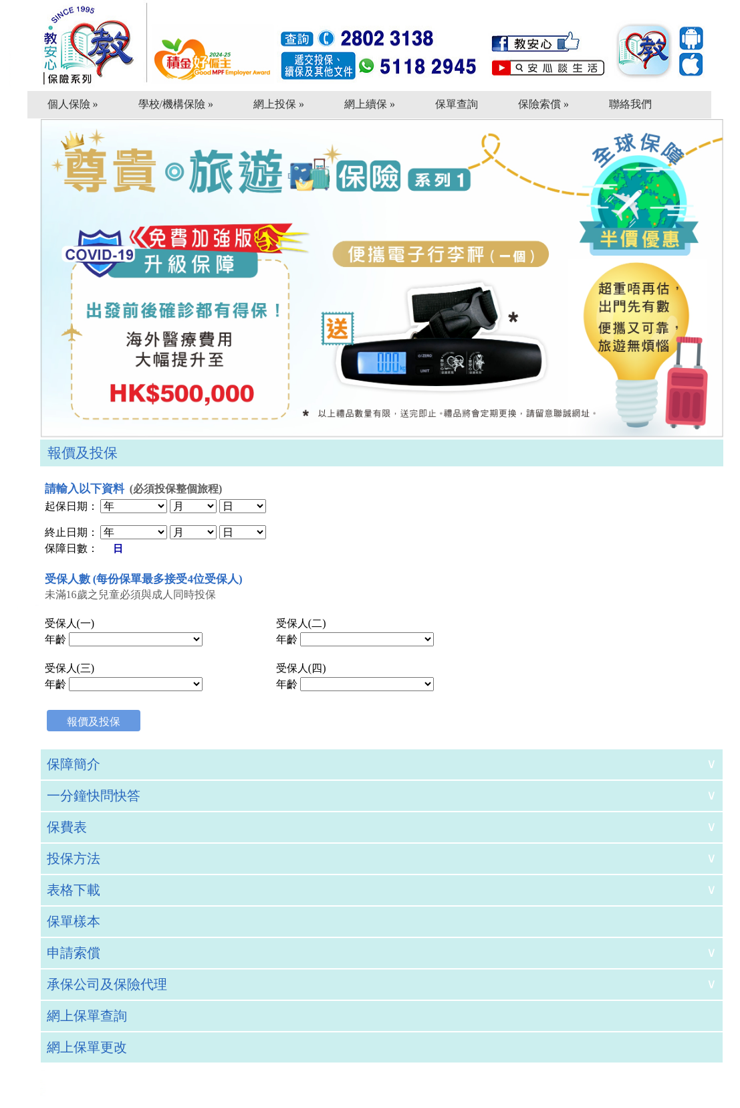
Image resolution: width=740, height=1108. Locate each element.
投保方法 (73, 858)
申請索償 (73, 952)
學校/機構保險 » (175, 104)
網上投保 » (278, 104)
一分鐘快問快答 (93, 795)
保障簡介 (73, 764)
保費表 (67, 827)
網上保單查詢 (87, 1015)
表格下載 (73, 890)
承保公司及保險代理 (107, 984)
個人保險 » (72, 104)
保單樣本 (73, 921)
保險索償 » (543, 104)
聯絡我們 (630, 104)
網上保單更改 (87, 1047)
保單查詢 (456, 104)
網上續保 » (369, 104)
